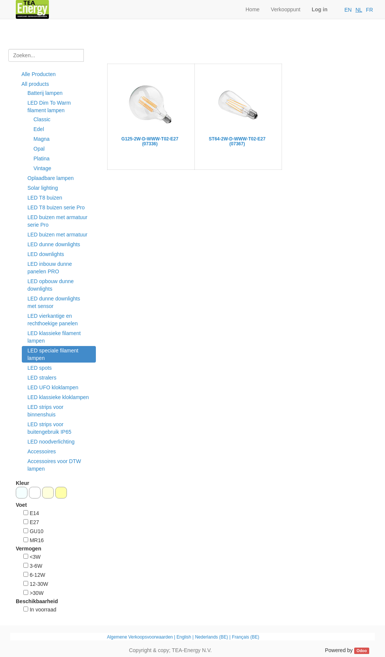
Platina (41, 158)
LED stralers (41, 378)
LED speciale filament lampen (52, 354)
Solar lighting (42, 188)
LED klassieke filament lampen (54, 337)
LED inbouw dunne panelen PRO (49, 267)
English (183, 637)
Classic (41, 119)
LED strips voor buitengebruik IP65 (49, 428)
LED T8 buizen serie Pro (56, 207)
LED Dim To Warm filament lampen (49, 106)
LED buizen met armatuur (57, 235)
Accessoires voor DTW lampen (54, 465)
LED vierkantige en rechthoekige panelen (52, 319)
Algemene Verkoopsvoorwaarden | (142, 637)
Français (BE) (245, 637)
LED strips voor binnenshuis (45, 411)
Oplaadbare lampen (50, 178)
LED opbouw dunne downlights (50, 285)
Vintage (42, 168)
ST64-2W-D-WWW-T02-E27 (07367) (237, 141)
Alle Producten (38, 74)
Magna (41, 139)
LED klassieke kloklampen (58, 397)
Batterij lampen (44, 93)
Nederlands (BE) (211, 637)
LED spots (39, 368)
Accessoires (41, 451)
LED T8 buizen (44, 198)
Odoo (361, 650)
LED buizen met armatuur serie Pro (57, 221)
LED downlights (45, 254)
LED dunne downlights (53, 244)
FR (369, 10)
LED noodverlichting (50, 442)
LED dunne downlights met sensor (53, 302)
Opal (39, 149)
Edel (38, 129)
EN (348, 10)
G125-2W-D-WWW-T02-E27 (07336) (150, 141)
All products (35, 84)
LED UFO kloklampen (52, 387)
